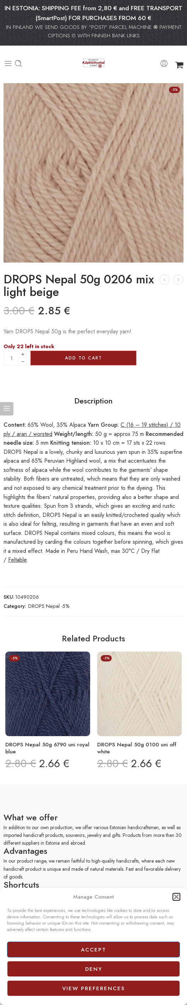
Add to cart (83, 358)
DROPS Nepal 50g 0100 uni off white (136, 748)
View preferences (93, 988)
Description (93, 401)
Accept (93, 950)
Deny (93, 969)
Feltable (17, 560)
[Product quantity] (11, 358)
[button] (176, 896)
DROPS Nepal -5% (49, 606)
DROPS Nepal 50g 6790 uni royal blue (47, 748)
